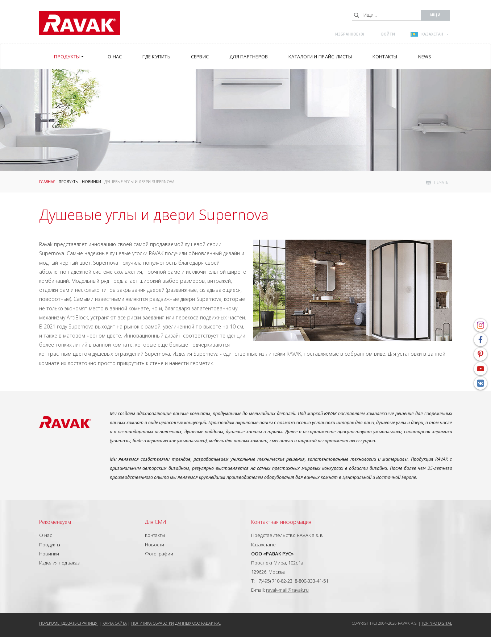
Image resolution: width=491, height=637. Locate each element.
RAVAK (79, 23)
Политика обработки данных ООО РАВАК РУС (176, 623)
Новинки (91, 181)
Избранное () (349, 34)
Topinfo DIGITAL (437, 623)
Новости (154, 544)
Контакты (155, 535)
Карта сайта (115, 623)
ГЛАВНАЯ (47, 181)
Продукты (69, 181)
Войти (388, 34)
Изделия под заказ (59, 562)
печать (441, 182)
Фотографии (159, 553)
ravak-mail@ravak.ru (287, 590)
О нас (45, 535)
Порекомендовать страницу (68, 623)
